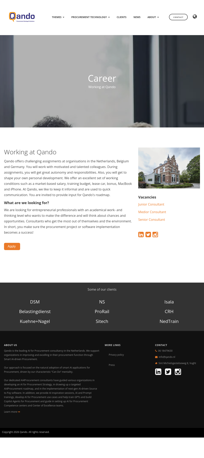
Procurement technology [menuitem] (89, 17)
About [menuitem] (151, 17)
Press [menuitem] (112, 365)
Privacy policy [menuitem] (116, 354)
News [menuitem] (136, 17)
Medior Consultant (152, 212)
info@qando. (166, 357)
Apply (12, 246)
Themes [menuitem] (57, 17)
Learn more (12, 411)
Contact (178, 17)
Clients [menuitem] (121, 17)
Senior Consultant (151, 219)
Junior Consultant (151, 204)
